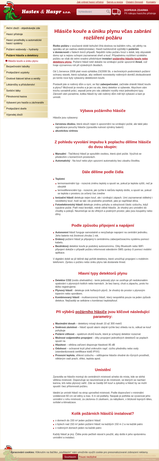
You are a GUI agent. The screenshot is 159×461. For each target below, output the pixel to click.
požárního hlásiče (91, 312)
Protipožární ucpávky (17, 72)
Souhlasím (70, 457)
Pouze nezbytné (88, 457)
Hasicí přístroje (14, 34)
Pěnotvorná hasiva (16, 96)
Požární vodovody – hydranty (22, 49)
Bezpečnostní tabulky (18, 66)
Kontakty (151, 2)
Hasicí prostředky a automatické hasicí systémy (24, 42)
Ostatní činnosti (134, 2)
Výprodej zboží (14, 114)
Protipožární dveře (16, 108)
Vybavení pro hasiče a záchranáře (25, 102)
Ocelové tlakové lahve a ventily (23, 78)
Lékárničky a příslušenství (20, 84)
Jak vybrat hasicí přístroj (90, 2)
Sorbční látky (13, 90)
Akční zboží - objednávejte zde (23, 28)
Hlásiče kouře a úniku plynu (23, 61)
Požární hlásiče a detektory (22, 55)
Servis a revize (115, 2)
